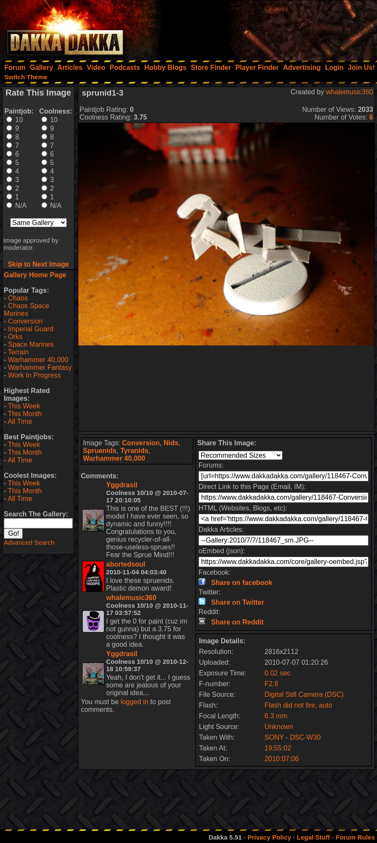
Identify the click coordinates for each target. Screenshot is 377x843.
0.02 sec (277, 673)
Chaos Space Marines (26, 309)
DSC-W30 (305, 737)
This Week (24, 406)
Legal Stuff (313, 837)
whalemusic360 (349, 92)
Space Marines (31, 344)
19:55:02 (277, 748)
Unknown (278, 726)
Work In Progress (34, 375)
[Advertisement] (262, 28)
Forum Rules (355, 837)
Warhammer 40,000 (38, 359)
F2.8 (271, 683)
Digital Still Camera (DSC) (304, 694)
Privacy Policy (269, 837)
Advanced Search (29, 542)
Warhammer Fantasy (40, 367)
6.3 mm (275, 716)
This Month (25, 413)
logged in (134, 701)
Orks (15, 336)
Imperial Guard (30, 329)
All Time (20, 421)
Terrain (18, 352)
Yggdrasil (121, 485)
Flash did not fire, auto (298, 705)
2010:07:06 (281, 758)
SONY (274, 737)
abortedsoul (125, 564)
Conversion (25, 321)
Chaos (18, 298)
